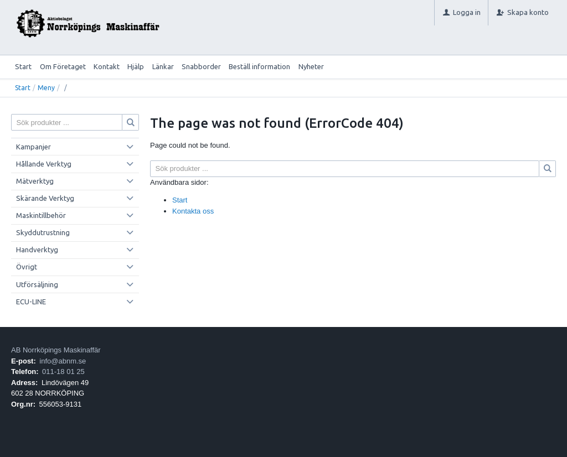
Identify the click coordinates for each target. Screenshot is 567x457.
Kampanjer (33, 146)
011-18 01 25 (63, 371)
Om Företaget (63, 66)
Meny (46, 87)
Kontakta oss (193, 211)
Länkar (163, 66)
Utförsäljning (37, 284)
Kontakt (107, 66)
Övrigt (26, 267)
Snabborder (201, 66)
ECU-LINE (31, 301)
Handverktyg (37, 249)
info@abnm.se (62, 361)
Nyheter (311, 66)
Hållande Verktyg (43, 164)
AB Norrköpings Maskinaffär (56, 350)
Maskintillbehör (41, 215)
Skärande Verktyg (45, 198)
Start (23, 66)
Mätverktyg (35, 181)
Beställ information (259, 66)
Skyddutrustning (43, 232)
